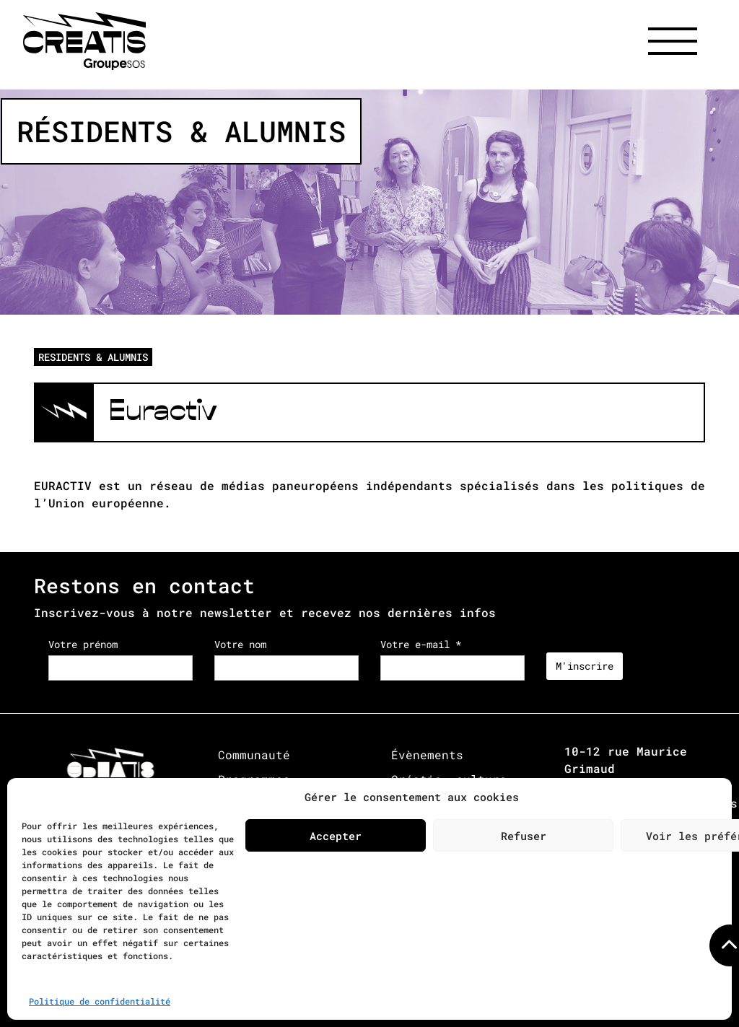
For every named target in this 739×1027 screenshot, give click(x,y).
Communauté (254, 754)
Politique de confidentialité (99, 1001)
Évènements (427, 754)
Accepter (336, 836)
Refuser (523, 836)
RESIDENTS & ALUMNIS (93, 357)
